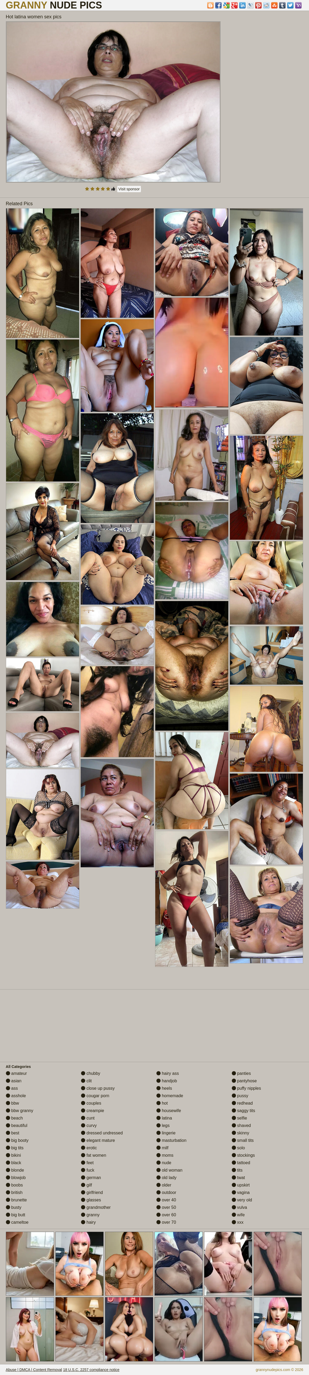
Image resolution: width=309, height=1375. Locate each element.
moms (164, 1155)
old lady (166, 1177)
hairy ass (167, 1073)
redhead (242, 1103)
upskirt (241, 1185)
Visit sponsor (129, 189)
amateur (16, 1073)
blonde (15, 1170)
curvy (89, 1125)
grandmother (96, 1207)
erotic (89, 1148)
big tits (15, 1148)
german (91, 1177)
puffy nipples (246, 1088)
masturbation (171, 1140)
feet (87, 1162)
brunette (16, 1200)
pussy (240, 1095)
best (12, 1133)
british (14, 1192)
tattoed (241, 1162)
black (13, 1162)
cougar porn (95, 1095)
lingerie (166, 1133)
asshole (16, 1095)
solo (238, 1148)
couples (91, 1103)
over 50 (166, 1207)
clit (86, 1081)
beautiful (16, 1125)
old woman (169, 1170)
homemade (169, 1095)
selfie (239, 1118)
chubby (90, 1073)
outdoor (166, 1192)
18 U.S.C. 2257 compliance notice (91, 1370)
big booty (17, 1140)
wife (238, 1215)
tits (237, 1170)
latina (164, 1118)
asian (14, 1081)
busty (14, 1207)
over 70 (166, 1222)
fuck (87, 1170)
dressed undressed (102, 1133)
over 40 (166, 1200)
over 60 (166, 1215)
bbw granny (19, 1110)
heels (164, 1088)
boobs (14, 1185)
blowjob (16, 1177)
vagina (241, 1192)
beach (14, 1118)
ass (12, 1088)
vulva (239, 1207)
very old (242, 1200)
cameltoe (17, 1222)
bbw (12, 1103)
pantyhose (244, 1081)
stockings (243, 1155)
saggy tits (243, 1110)
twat (238, 1177)
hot (162, 1103)
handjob (166, 1081)
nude (163, 1162)
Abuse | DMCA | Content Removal (34, 1370)
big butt (15, 1215)
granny (90, 1215)
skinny (240, 1133)
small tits (243, 1140)
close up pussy (98, 1088)
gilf (86, 1185)
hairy (88, 1222)
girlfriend (92, 1192)
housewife (168, 1110)
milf (162, 1148)
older (163, 1185)
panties (241, 1073)
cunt (88, 1118)
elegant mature (98, 1140)
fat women (93, 1155)
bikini (13, 1155)
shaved (241, 1125)
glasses (91, 1200)
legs (163, 1125)
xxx (237, 1222)
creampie (92, 1110)
